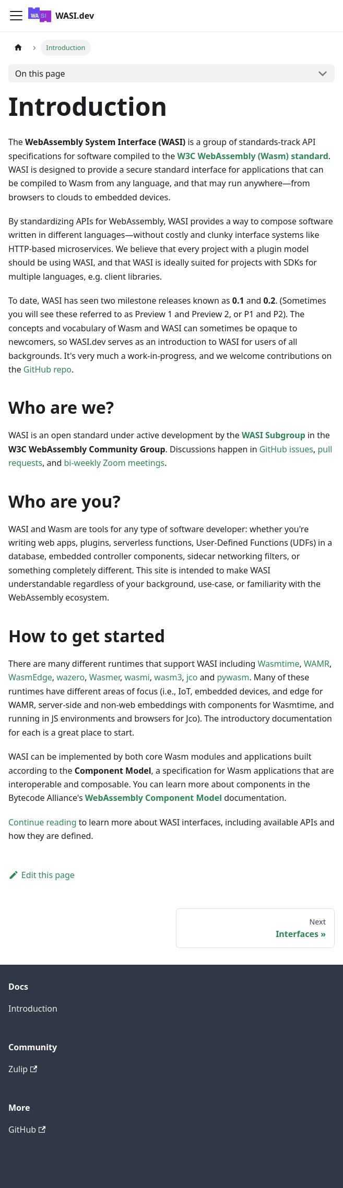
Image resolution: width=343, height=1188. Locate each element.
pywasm (233, 677)
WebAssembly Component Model (153, 797)
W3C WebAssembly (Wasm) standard (252, 156)
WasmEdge (30, 677)
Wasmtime (279, 663)
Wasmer (104, 677)
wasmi (136, 677)
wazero (70, 677)
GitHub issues (286, 449)
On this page (40, 73)
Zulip (22, 1069)
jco (192, 677)
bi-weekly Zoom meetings (114, 463)
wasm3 (168, 677)
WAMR (316, 663)
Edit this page (41, 875)
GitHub (26, 1129)
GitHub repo (47, 369)
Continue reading (42, 822)
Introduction (32, 1008)
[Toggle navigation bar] (16, 15)
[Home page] (18, 48)
